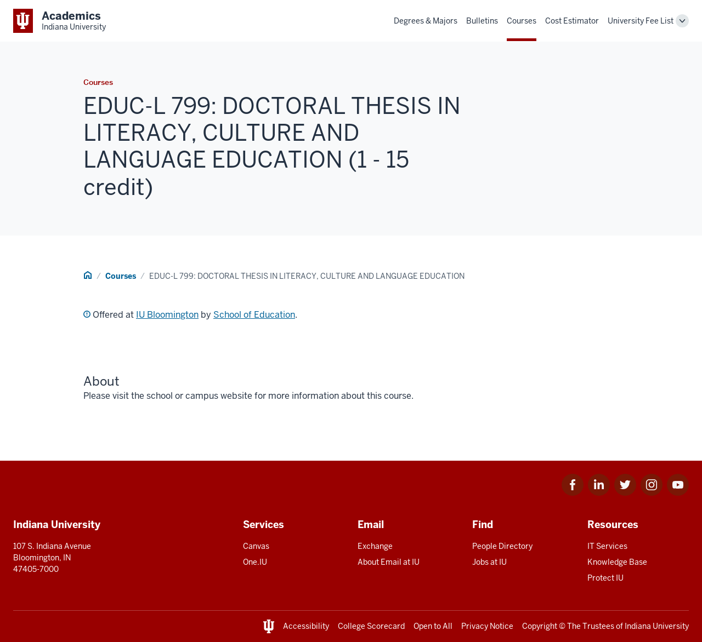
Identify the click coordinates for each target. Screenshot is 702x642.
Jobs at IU (489, 562)
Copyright (539, 626)
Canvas (256, 546)
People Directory (502, 546)
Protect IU (605, 578)
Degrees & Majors (425, 21)
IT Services (607, 546)
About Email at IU (389, 562)
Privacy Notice (487, 626)
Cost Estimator (572, 21)
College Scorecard (371, 626)
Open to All (433, 626)
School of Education (254, 314)
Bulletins (482, 21)
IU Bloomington (167, 314)
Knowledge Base (617, 562)
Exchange (375, 546)
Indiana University (657, 626)
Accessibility (306, 626)
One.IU (255, 562)
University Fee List (640, 21)
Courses (521, 21)
